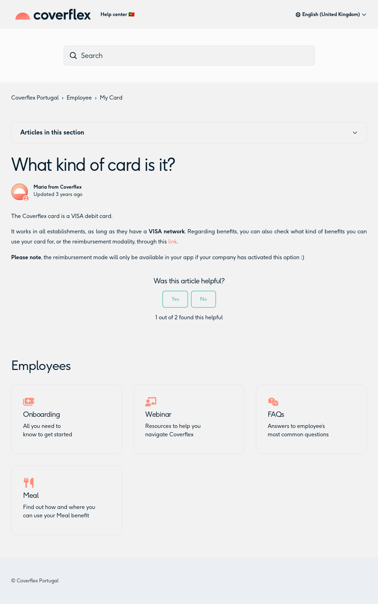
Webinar (158, 414)
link (172, 241)
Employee (79, 97)
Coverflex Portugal (35, 97)
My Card (111, 97)
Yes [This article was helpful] (175, 299)
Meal (30, 495)
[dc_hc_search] (189, 55)
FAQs (276, 414)
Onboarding (41, 414)
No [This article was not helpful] (203, 299)
